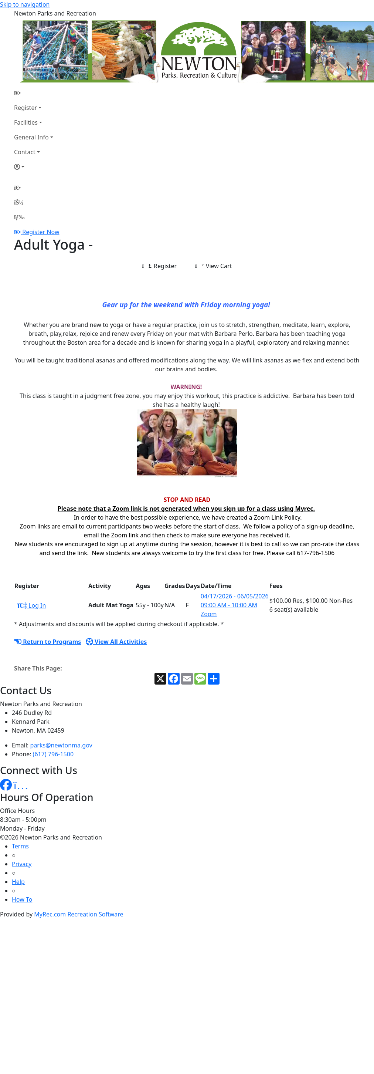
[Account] (33, 166)
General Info (31, 137)
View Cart (213, 266)
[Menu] (19, 217)
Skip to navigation (25, 4)
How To (22, 899)
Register (25, 108)
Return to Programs (47, 642)
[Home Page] (33, 92)
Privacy (21, 864)
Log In (31, 605)
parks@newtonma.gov (61, 745)
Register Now (40, 232)
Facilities (26, 122)
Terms (20, 846)
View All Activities (116, 642)
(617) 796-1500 (53, 754)
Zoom (209, 614)
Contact (24, 152)
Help (18, 882)
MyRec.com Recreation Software (78, 914)
